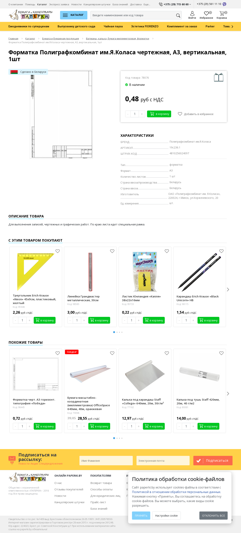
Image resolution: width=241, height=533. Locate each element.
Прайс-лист (98, 502)
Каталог (42, 4)
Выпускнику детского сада (76, 26)
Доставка (136, 4)
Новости (76, 4)
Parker (210, 26)
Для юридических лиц (105, 496)
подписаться (217, 460)
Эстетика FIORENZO (145, 26)
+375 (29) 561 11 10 (212, 4)
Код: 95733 (128, 304)
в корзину (159, 114)
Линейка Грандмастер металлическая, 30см (83, 298)
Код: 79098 (73, 413)
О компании (15, 4)
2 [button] (118, 332)
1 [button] (114, 331)
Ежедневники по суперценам (28, 26)
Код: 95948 (19, 307)
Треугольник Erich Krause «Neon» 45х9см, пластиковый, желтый (34, 299)
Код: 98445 (19, 407)
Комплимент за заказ (182, 26)
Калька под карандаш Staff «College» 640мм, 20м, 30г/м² (143, 401)
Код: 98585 (73, 304)
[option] (33, 26)
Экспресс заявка (59, 4)
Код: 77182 (128, 407)
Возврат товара (101, 483)
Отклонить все (213, 515)
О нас (58, 483)
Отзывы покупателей (68, 489)
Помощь (30, 4)
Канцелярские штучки (97, 4)
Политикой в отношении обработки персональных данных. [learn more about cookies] (176, 492)
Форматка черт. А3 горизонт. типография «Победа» (34, 401)
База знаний (120, 4)
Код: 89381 (182, 407)
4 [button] (122, 332)
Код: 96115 (182, 304)
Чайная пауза (113, 26)
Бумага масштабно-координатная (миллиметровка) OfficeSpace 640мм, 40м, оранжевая (88, 403)
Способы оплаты (101, 489)
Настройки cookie (166, 515)
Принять (141, 515)
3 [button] (120, 332)
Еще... (147, 4)
